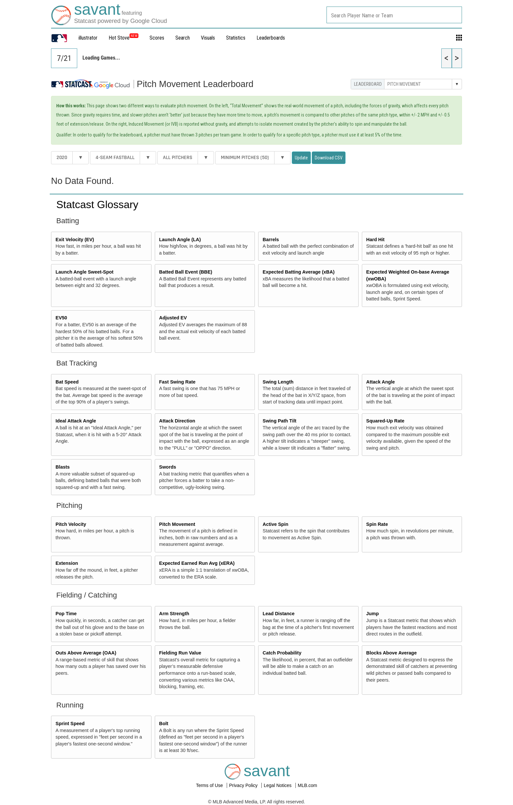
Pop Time (66, 613)
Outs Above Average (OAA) (86, 652)
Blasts (63, 467)
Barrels (271, 239)
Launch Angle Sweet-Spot (85, 272)
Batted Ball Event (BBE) (185, 272)
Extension (67, 563)
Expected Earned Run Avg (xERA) (197, 563)
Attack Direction (177, 420)
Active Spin (275, 524)
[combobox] (394, 15)
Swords (167, 467)
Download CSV (329, 157)
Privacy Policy (244, 785)
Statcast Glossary (97, 204)
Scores (157, 38)
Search (182, 38)
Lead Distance (279, 613)
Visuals (208, 38)
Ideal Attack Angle (76, 420)
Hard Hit (375, 239)
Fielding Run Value (180, 652)
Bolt (163, 723)
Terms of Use (210, 785)
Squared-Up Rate (385, 420)
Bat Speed (67, 382)
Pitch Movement (177, 524)
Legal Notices (278, 785)
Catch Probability (282, 652)
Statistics (235, 38)
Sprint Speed (70, 723)
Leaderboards (270, 38)
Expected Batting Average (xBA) (299, 272)
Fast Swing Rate (177, 382)
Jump (372, 613)
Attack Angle (380, 382)
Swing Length (278, 382)
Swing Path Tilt (279, 420)
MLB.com (307, 785)
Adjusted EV (173, 317)
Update (301, 157)
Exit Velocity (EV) (75, 239)
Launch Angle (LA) (180, 239)
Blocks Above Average (391, 652)
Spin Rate (377, 524)
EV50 (61, 317)
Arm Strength (174, 613)
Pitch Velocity (71, 524)
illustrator (88, 38)
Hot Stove (119, 38)
